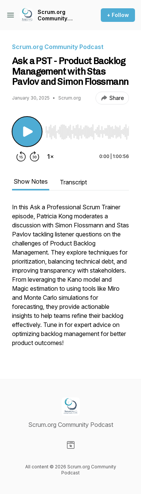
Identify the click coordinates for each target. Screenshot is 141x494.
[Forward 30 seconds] (34, 156)
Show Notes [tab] (31, 181)
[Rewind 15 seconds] (21, 156)
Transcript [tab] (73, 182)
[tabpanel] (70, 279)
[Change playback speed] (50, 156)
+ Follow (118, 15)
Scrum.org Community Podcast (52, 15)
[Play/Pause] (27, 132)
